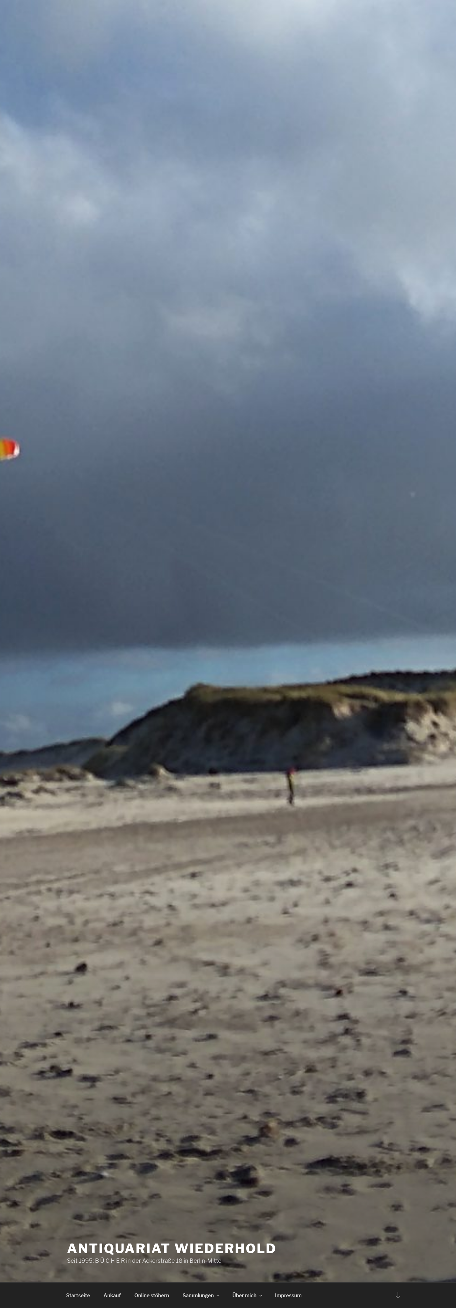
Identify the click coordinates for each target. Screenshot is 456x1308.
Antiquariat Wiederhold (172, 1248)
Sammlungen (202, 1295)
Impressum (288, 1295)
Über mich (247, 1295)
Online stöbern (151, 1295)
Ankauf (112, 1295)
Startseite (78, 1295)
